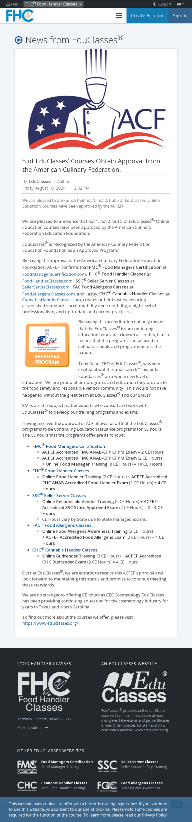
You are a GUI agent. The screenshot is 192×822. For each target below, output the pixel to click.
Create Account (147, 15)
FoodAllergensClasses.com (48, 293)
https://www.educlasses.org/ (50, 623)
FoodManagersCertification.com (54, 274)
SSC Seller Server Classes (59, 495)
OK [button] (177, 803)
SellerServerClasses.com (46, 287)
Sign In (180, 15)
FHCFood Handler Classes (60, 471)
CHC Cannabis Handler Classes (65, 550)
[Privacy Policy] (154, 815)
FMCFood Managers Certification (68, 446)
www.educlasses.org (151, 730)
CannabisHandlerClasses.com (51, 299)
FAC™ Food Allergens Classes (62, 525)
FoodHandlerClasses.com (47, 281)
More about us (32, 727)
